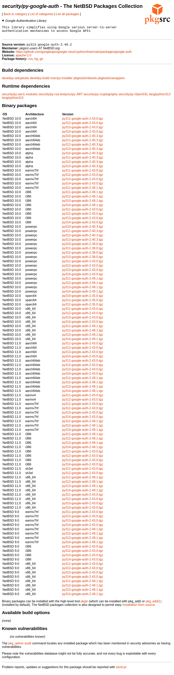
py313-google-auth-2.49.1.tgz (82, 203)
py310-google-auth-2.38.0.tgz (82, 247)
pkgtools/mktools (85, 81)
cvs (30, 61)
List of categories (41, 14)
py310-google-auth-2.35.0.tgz (82, 298)
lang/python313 (159, 97)
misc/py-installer (61, 81)
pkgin (84, 604)
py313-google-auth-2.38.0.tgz (82, 259)
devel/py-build (39, 81)
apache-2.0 (23, 58)
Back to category (15, 14)
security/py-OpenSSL (133, 97)
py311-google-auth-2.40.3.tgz (82, 143)
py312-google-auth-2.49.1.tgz (82, 199)
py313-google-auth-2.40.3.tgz (82, 151)
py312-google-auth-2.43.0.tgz (82, 125)
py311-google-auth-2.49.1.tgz (82, 190)
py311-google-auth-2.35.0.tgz (82, 303)
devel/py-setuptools (15, 81)
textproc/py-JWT (71, 97)
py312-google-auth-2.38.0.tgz (82, 255)
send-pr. (121, 670)
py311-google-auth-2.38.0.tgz (82, 251)
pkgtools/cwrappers (111, 81)
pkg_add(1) (154, 604)
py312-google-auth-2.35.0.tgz (82, 307)
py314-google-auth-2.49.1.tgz (82, 208)
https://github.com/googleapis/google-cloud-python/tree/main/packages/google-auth (74, 54)
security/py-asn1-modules (20, 97)
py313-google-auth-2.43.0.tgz (82, 130)
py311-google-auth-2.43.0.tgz (82, 121)
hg (36, 61)
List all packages (67, 14)
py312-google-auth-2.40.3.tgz (82, 147)
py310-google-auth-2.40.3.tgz (82, 138)
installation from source (138, 607)
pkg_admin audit (19, 646)
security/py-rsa (49, 97)
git (41, 61)
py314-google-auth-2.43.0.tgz (82, 134)
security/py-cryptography (101, 97)
